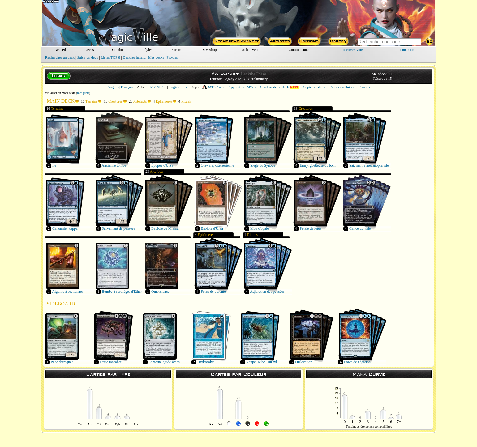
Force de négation (357, 362)
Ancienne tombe (113, 165)
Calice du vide (360, 228)
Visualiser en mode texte (60, 93)
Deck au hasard (134, 57)
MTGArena (213, 87)
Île (54, 165)
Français (127, 87)
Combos (118, 50)
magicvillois (178, 87)
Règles (147, 50)
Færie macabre (111, 362)
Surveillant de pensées (118, 228)
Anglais (113, 87)
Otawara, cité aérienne (217, 165)
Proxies (172, 57)
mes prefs (83, 93)
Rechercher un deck (60, 57)
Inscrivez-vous (352, 50)
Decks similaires (341, 87)
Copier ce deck (314, 87)
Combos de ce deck (279, 87)
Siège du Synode (262, 165)
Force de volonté (213, 291)
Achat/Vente (251, 50)
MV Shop (209, 50)
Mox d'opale (259, 228)
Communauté (299, 50)
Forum (176, 50)
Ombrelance (160, 291)
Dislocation (303, 362)
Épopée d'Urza (162, 165)
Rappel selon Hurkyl (261, 362)
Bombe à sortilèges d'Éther (122, 291)
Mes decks (156, 57)
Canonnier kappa (65, 228)
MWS (251, 87)
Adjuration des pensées (267, 291)
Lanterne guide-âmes (164, 362)
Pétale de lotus (310, 228)
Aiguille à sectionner (67, 291)
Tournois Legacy (221, 79)
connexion (406, 50)
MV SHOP (158, 87)
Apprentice (236, 87)
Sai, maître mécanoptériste (369, 165)
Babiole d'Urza (212, 228)
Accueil (60, 50)
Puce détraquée (62, 362)
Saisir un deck (87, 57)
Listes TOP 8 (110, 57)
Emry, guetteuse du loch (318, 165)
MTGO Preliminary (253, 79)
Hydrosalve (205, 362)
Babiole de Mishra (165, 228)
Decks (89, 50)
